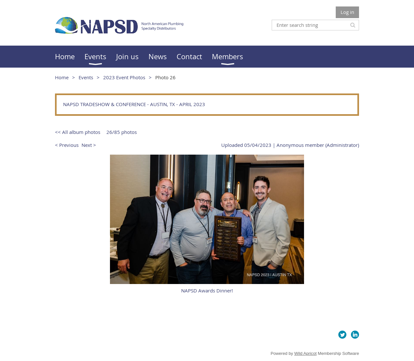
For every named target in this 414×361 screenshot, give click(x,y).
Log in (347, 12)
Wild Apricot (305, 353)
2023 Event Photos (124, 77)
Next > (89, 145)
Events (86, 77)
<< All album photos (77, 132)
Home (62, 77)
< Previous (67, 145)
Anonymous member (300, 145)
